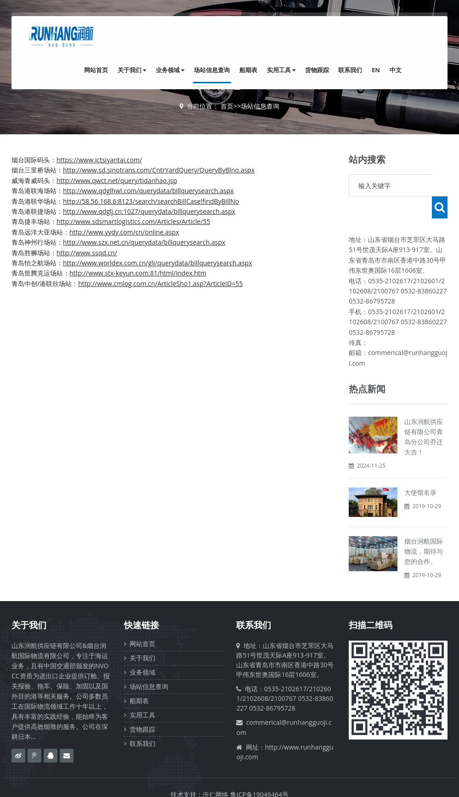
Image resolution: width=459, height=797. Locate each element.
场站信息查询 (220, 70)
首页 (227, 106)
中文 (396, 70)
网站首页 (108, 70)
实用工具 (286, 70)
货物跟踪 (321, 70)
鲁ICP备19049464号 (259, 772)
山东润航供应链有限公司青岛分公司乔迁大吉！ (423, 414)
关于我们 (142, 70)
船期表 (255, 70)
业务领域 (179, 70)
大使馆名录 (420, 470)
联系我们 (353, 70)
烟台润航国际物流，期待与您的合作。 (423, 529)
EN (378, 70)
